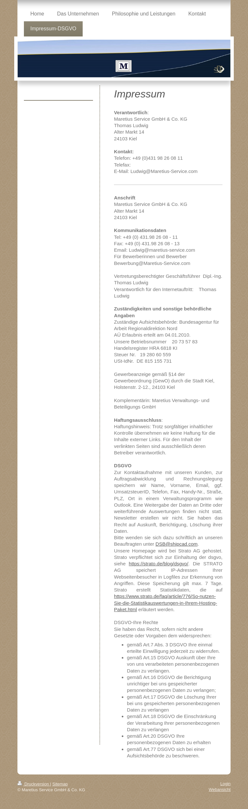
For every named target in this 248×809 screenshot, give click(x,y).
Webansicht (220, 789)
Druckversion (33, 784)
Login (225, 783)
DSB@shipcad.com (177, 544)
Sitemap (60, 784)
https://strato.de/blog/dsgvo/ (158, 563)
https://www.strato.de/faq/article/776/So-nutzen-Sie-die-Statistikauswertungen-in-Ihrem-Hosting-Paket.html (165, 602)
